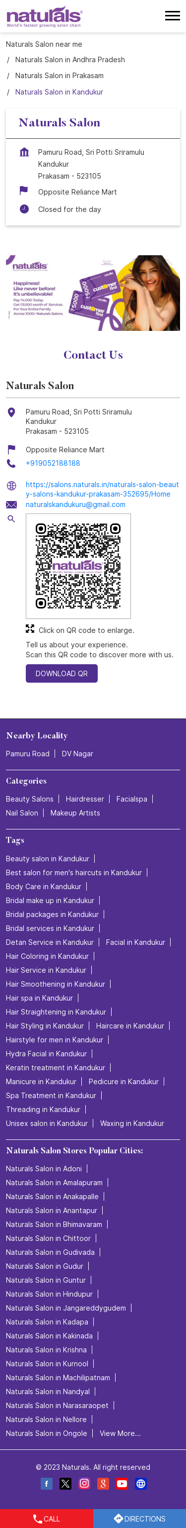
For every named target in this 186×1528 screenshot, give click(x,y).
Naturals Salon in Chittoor (48, 1237)
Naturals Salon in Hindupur (49, 1293)
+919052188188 (53, 463)
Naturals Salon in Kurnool (47, 1363)
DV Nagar (77, 753)
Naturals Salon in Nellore (46, 1419)
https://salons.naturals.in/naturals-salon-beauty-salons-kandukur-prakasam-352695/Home (102, 489)
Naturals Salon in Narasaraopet (57, 1405)
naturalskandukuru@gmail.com (75, 504)
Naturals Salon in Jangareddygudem (66, 1307)
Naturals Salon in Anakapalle (52, 1196)
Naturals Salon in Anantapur (51, 1210)
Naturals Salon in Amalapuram (54, 1182)
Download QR (62, 674)
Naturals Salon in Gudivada (50, 1251)
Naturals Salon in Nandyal (48, 1391)
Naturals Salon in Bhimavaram (54, 1224)
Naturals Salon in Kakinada (49, 1335)
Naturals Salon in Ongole (46, 1432)
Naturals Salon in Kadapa (47, 1321)
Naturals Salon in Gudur (44, 1265)
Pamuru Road (28, 753)
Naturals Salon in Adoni (44, 1168)
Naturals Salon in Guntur (46, 1279)
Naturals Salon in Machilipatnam (58, 1377)
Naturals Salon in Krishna (46, 1349)
